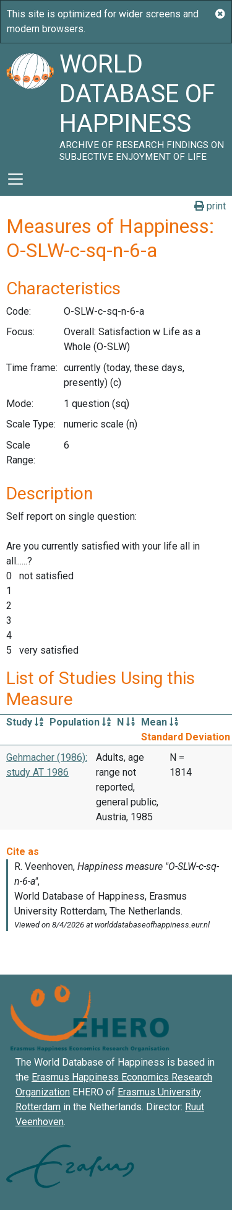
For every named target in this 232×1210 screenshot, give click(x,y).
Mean (159, 722)
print (210, 206)
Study (24, 722)
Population (80, 722)
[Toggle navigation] (15, 179)
